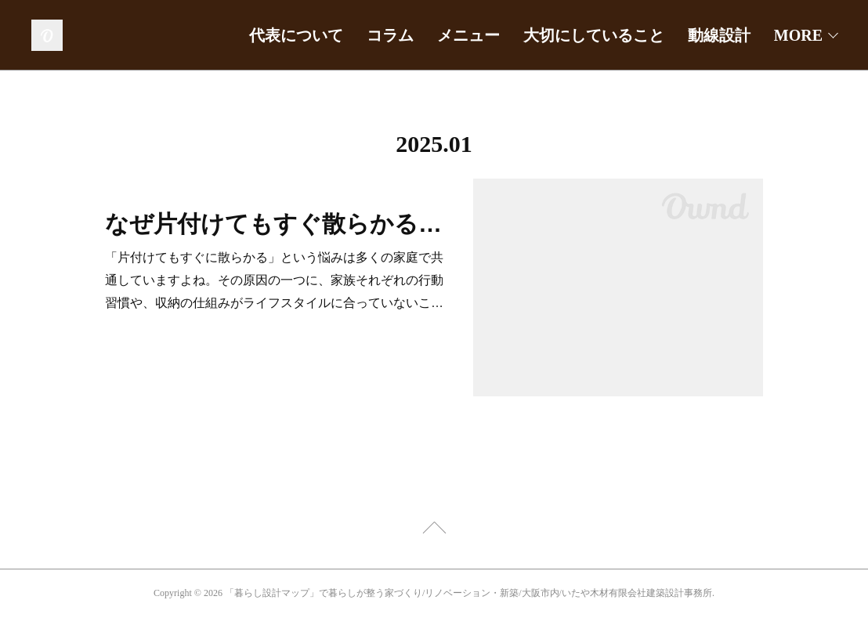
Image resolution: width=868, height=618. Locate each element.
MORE (798, 35)
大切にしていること (593, 35)
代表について (296, 35)
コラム (390, 35)
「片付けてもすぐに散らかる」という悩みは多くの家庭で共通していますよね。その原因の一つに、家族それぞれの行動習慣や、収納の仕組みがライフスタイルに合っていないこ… (274, 280)
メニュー (468, 35)
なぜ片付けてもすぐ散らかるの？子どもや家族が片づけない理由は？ (275, 224)
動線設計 (719, 35)
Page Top (434, 530)
